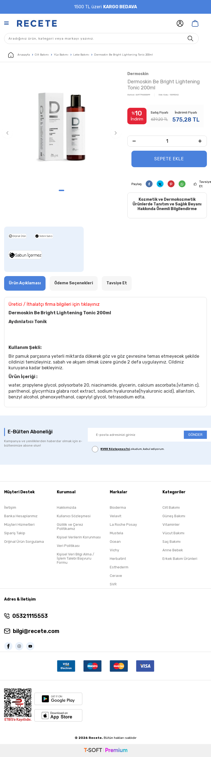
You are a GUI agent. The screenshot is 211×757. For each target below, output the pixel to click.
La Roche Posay (123, 524)
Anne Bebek (172, 550)
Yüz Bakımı (61, 54)
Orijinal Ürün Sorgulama (24, 541)
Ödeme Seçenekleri (73, 283)
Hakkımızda (66, 507)
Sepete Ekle (169, 158)
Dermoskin (137, 73)
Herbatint (118, 559)
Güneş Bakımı (173, 516)
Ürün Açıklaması (25, 283)
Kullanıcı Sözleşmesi (74, 516)
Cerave (116, 576)
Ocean (115, 541)
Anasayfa (19, 55)
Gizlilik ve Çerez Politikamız (70, 526)
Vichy (114, 550)
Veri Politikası (68, 546)
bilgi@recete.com (36, 631)
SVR (113, 584)
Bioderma (118, 507)
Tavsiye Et (116, 283)
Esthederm (119, 567)
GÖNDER (195, 435)
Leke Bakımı (81, 54)
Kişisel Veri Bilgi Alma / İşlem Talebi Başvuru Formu (75, 558)
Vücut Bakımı (173, 533)
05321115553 (30, 616)
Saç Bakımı (171, 541)
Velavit (115, 516)
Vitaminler (171, 524)
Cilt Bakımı (42, 54)
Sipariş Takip (14, 533)
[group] (61, 128)
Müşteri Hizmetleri (19, 524)
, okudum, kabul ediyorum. (128, 449)
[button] (61, 190)
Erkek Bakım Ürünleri (179, 559)
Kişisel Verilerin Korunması (79, 537)
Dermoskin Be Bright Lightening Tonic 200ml (123, 54)
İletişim (10, 507)
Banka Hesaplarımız (21, 516)
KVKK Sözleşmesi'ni (115, 449)
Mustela (116, 533)
